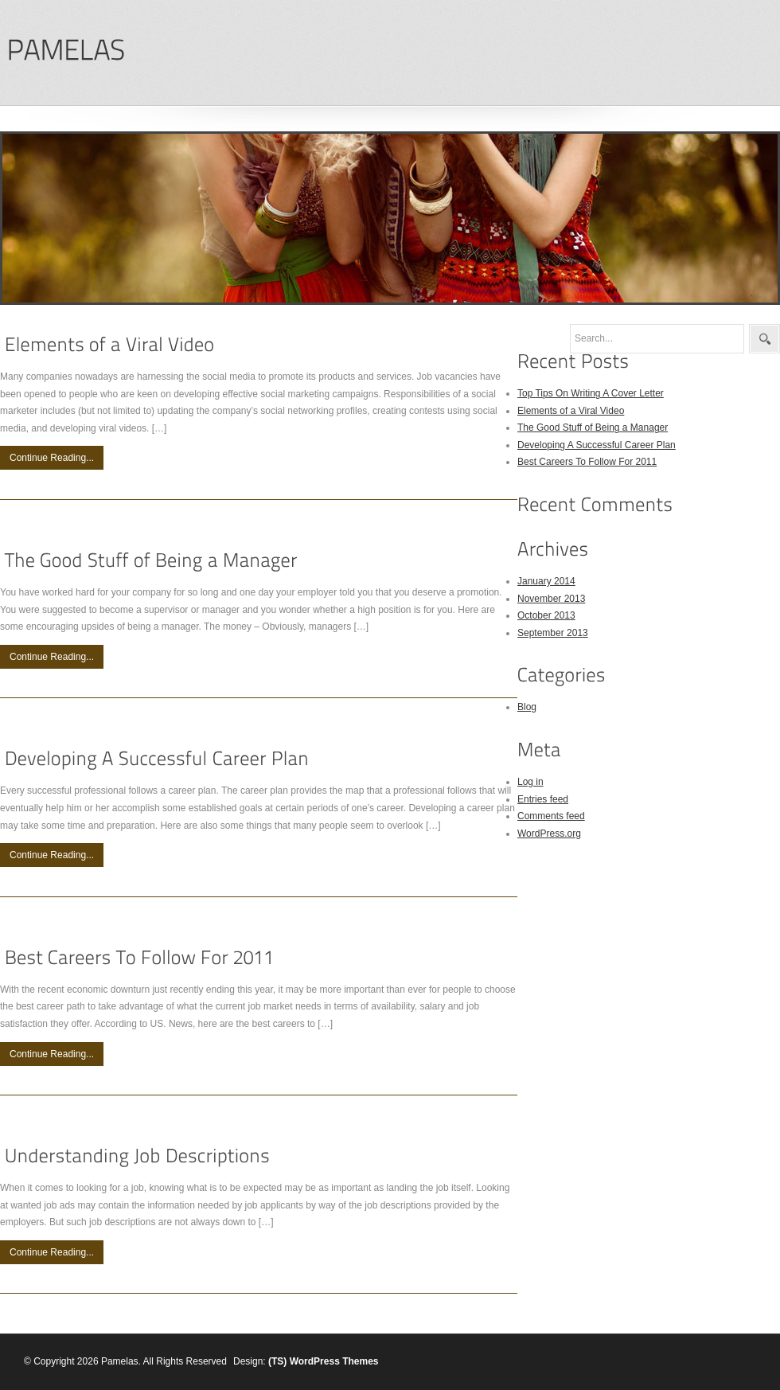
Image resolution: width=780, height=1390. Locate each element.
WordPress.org (549, 833)
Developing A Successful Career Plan (596, 445)
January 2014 (546, 581)
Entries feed (542, 799)
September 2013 (552, 632)
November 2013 (551, 598)
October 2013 (546, 615)
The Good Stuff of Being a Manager (592, 427)
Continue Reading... (52, 457)
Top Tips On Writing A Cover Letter (590, 393)
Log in (530, 781)
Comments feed (551, 816)
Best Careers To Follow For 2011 (587, 461)
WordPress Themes (334, 1361)
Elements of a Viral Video (570, 410)
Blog (526, 707)
